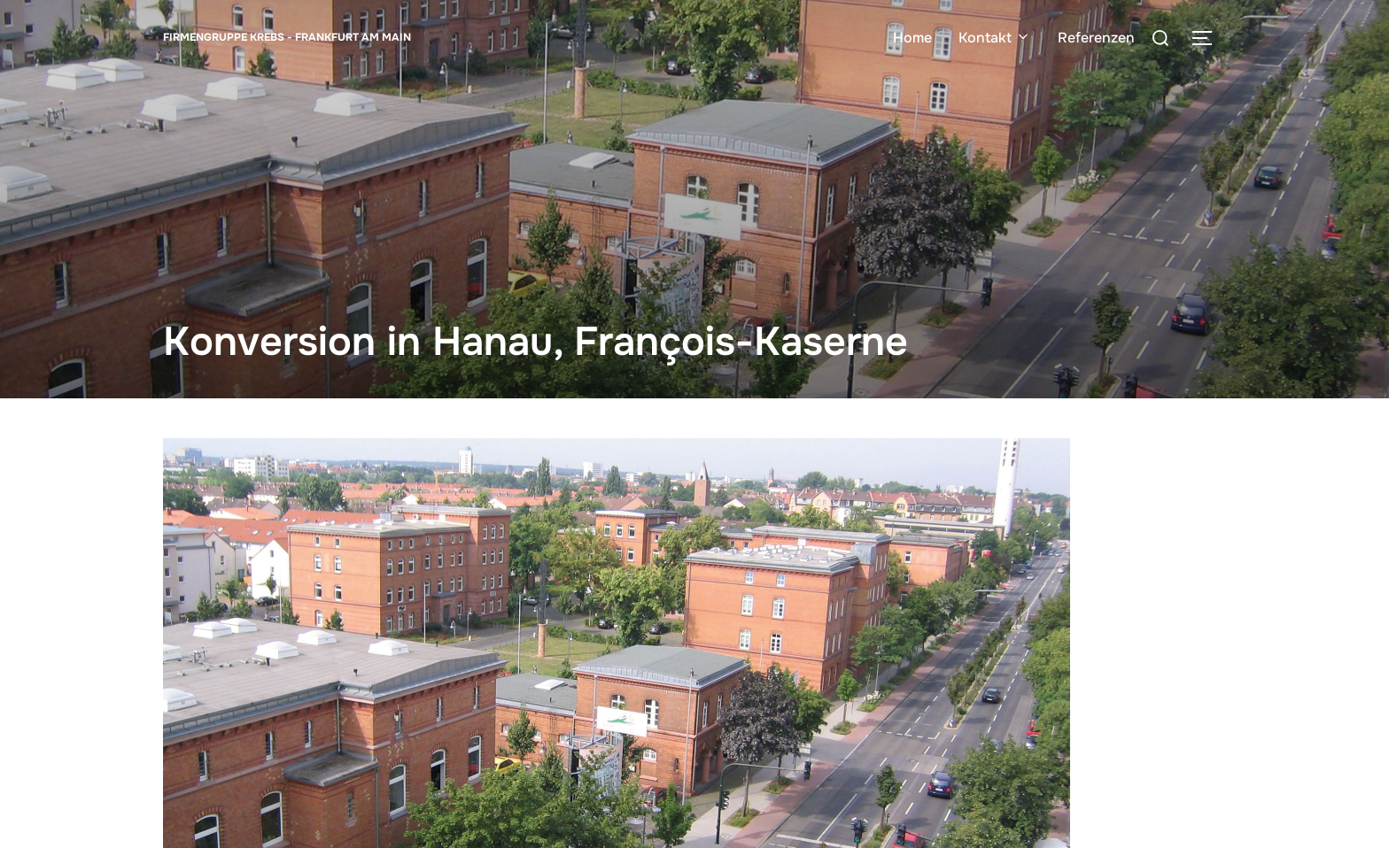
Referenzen (1096, 37)
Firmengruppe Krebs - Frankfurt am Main (287, 37)
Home (912, 37)
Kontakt (994, 37)
